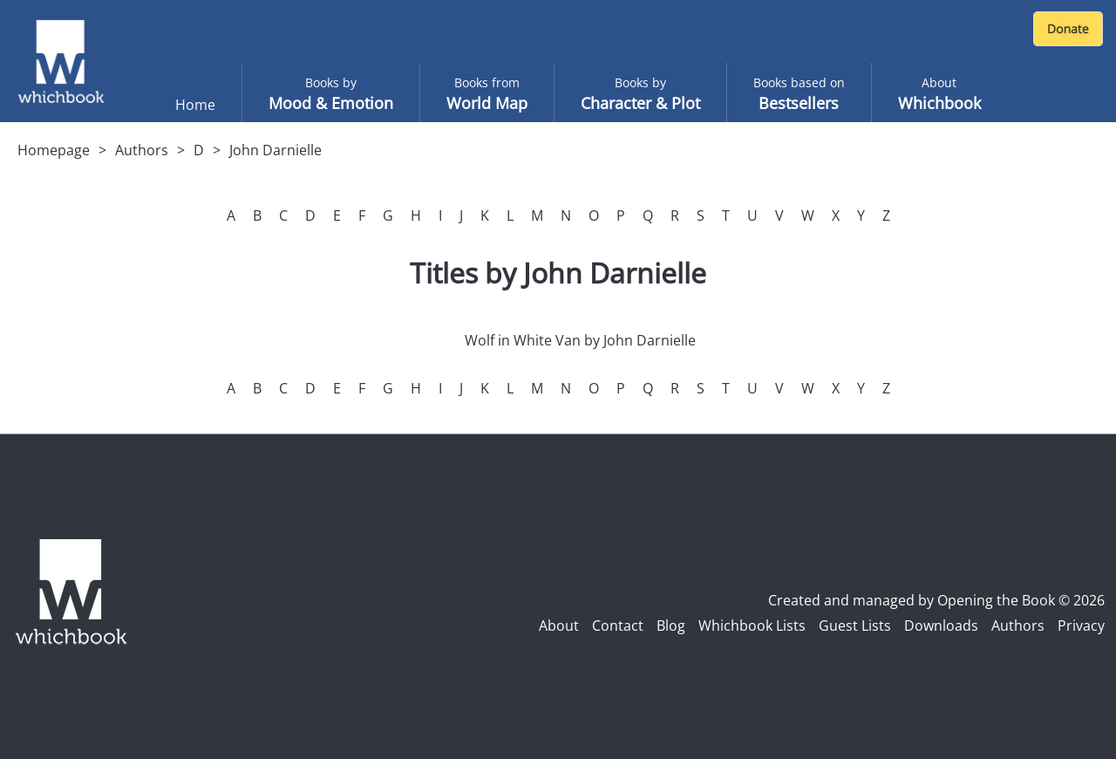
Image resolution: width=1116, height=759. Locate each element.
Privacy (1081, 625)
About (559, 625)
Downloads (941, 625)
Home (195, 104)
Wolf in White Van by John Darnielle (580, 340)
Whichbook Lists (752, 625)
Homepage (53, 150)
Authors (141, 150)
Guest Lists (855, 625)
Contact (617, 625)
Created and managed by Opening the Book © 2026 (936, 600)
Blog (671, 625)
